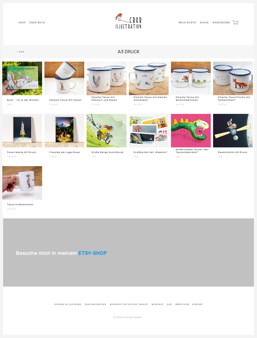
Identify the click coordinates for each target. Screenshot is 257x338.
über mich (37, 23)
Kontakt (197, 304)
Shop (22, 23)
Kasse (204, 23)
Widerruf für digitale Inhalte (129, 304)
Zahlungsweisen (95, 304)
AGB (169, 304)
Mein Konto (187, 23)
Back (20, 52)
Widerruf (158, 304)
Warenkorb (221, 23)
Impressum (182, 304)
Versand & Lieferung (67, 304)
